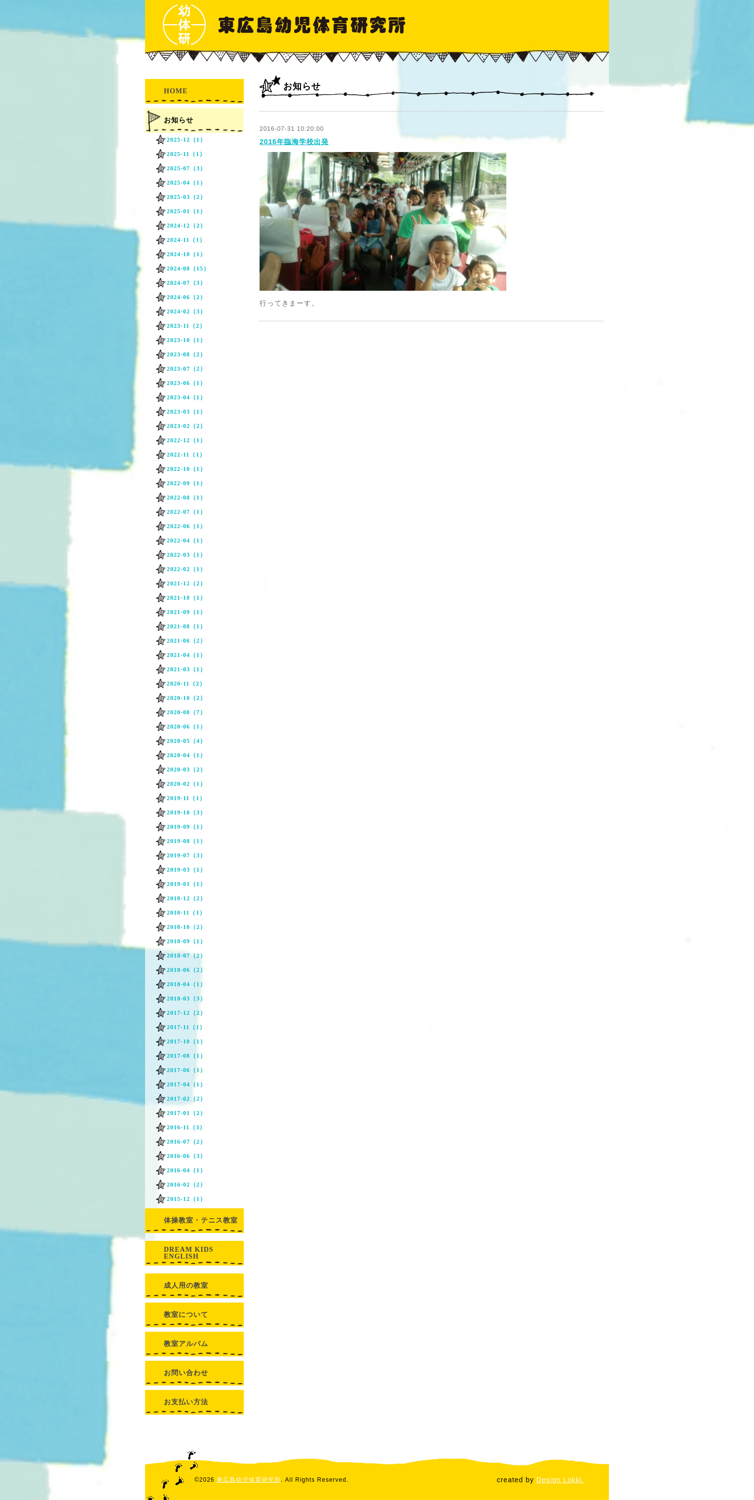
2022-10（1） (186, 468)
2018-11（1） (186, 912)
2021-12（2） (186, 583)
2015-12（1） (186, 1198)
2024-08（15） (188, 268)
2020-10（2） (186, 697)
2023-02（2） (186, 426)
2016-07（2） (186, 1141)
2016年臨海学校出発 (294, 142)
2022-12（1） (186, 440)
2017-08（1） (186, 1055)
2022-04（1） (186, 540)
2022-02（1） (186, 569)
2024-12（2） (186, 225)
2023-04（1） (186, 397)
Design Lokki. (560, 1480)
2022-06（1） (186, 526)
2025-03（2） (186, 196)
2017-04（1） (186, 1084)
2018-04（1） (186, 984)
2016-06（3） (186, 1156)
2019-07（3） (186, 855)
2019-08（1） (186, 841)
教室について (186, 1314)
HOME (176, 91)
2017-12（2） (186, 1012)
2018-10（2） (186, 926)
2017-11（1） (186, 1027)
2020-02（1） (186, 783)
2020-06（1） (186, 726)
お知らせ (178, 120)
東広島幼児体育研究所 (249, 1479)
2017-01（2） (186, 1113)
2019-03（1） (186, 869)
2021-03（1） (186, 669)
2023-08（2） (186, 354)
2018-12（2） (186, 898)
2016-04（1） (186, 1170)
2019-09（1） (186, 826)
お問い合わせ (186, 1373)
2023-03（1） (186, 411)
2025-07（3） (186, 168)
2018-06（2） (186, 969)
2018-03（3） (186, 998)
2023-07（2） (186, 368)
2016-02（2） (186, 1184)
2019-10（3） (186, 812)
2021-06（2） (186, 640)
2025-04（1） (186, 182)
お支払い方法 (186, 1402)
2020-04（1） (186, 755)
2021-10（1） (186, 597)
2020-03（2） (186, 769)
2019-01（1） (186, 884)
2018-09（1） (186, 941)
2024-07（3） (186, 282)
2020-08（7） (186, 712)
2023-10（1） (186, 340)
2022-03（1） (186, 554)
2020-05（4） (186, 740)
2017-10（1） (186, 1041)
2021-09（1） (186, 612)
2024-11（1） (186, 239)
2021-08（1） (186, 626)
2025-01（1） (186, 211)
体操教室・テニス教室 (201, 1220)
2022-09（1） (186, 483)
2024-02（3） (186, 311)
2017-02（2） (186, 1098)
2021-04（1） (186, 655)
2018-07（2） (186, 955)
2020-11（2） (186, 683)
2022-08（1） (186, 497)
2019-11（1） (186, 798)
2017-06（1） (186, 1070)
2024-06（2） (186, 297)
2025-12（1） (186, 139)
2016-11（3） (186, 1127)
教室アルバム (186, 1343)
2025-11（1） (186, 154)
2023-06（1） (186, 383)
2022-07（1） (186, 511)
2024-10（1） (186, 254)
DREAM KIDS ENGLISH (189, 1253)
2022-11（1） (186, 454)
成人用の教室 (186, 1285)
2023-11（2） (186, 325)
